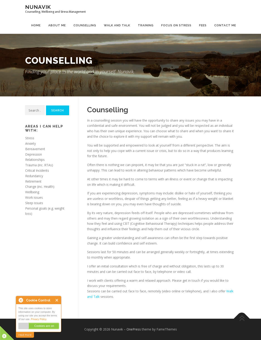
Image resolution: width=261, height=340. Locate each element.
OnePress (134, 329)
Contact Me (225, 25)
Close (57, 300)
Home (36, 25)
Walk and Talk (117, 25)
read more (25, 334)
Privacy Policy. (39, 319)
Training (146, 25)
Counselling (84, 25)
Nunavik (38, 7)
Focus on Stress (176, 25)
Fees (203, 25)
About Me (57, 25)
